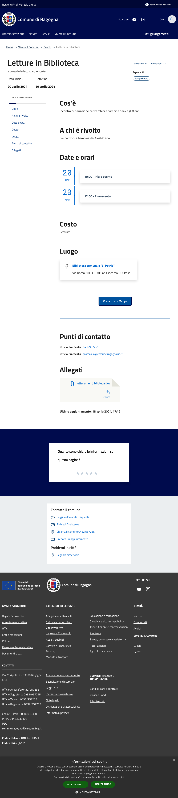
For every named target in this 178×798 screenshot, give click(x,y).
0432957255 (91, 347)
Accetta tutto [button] (75, 784)
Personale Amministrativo (17, 647)
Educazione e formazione (104, 616)
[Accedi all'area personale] (158, 5)
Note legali (52, 700)
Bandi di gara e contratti (104, 689)
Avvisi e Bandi (98, 695)
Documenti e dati (12, 653)
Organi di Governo (12, 616)
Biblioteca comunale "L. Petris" (93, 265)
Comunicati (140, 622)
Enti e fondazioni (12, 635)
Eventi (47, 47)
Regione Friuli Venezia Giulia (19, 4)
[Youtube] (132, 19)
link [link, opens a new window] (122, 777)
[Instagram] (140, 19)
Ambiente (95, 633)
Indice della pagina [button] (22, 97)
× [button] (174, 760)
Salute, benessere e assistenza (108, 639)
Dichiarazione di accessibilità (63, 706)
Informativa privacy (57, 713)
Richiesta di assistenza (59, 694)
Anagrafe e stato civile (59, 616)
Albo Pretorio (97, 701)
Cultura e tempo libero (59, 622)
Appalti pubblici (55, 639)
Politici (6, 641)
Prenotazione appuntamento (63, 675)
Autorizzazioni (98, 646)
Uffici (5, 628)
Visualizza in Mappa (115, 301)
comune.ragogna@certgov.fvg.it (22, 728)
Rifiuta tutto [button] (103, 784)
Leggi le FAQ (53, 688)
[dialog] (89, 777)
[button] (89, 792)
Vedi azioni (159, 64)
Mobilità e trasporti (57, 657)
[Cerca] (172, 19)
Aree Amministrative (14, 622)
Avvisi (137, 628)
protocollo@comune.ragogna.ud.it (103, 354)
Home (9, 47)
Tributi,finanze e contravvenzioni (109, 627)
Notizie (138, 616)
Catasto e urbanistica (58, 646)
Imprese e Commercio (58, 633)
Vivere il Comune (28, 47)
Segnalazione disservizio (60, 681)
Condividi (141, 64)
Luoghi (137, 646)
